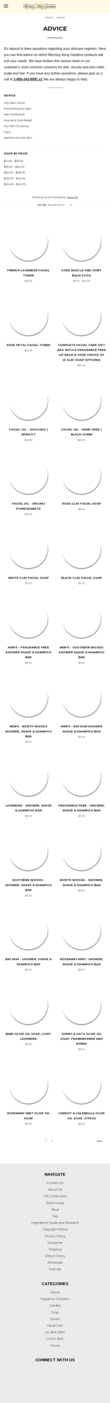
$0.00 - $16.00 (13, 161)
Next (101, 1141)
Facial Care (55, 1325)
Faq (55, 1216)
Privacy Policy (55, 1236)
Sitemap (55, 1269)
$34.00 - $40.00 (15, 184)
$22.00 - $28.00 (14, 172)
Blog (55, 1209)
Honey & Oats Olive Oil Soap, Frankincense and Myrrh (81, 1038)
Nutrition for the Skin (18, 137)
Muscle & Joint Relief (18, 120)
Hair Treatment (14, 114)
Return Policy (55, 1256)
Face (7, 132)
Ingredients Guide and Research (55, 1223)
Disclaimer (55, 1243)
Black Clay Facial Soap (81, 577)
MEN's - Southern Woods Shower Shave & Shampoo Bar (81, 652)
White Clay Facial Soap (28, 577)
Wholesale (55, 1262)
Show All (72, 197)
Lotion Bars (55, 1339)
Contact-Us (55, 1183)
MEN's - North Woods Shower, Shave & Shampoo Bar (28, 731)
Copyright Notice (55, 1229)
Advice (55, 1292)
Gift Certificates (55, 1196)
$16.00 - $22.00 (14, 166)
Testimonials (55, 1203)
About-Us (55, 1189)
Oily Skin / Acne (14, 102)
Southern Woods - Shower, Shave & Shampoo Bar (28, 885)
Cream (55, 1319)
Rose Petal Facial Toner (29, 345)
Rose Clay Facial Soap (81, 503)
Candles (55, 1305)
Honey (55, 1345)
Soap (55, 1312)
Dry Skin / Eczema (16, 126)
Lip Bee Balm (55, 1332)
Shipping (55, 1249)
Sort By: (42, 205)
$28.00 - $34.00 (15, 178)
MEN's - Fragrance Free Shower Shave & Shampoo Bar (28, 652)
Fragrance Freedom (55, 1299)
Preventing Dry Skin (17, 108)
